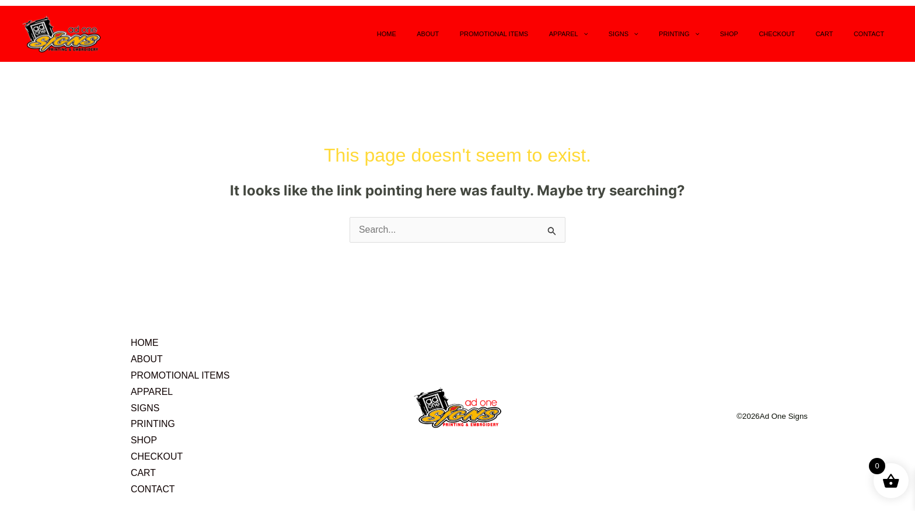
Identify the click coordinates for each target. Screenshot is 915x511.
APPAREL (619, 34)
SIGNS (667, 34)
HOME (461, 33)
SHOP (757, 33)
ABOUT (495, 33)
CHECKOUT (796, 33)
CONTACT (873, 33)
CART (836, 33)
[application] (634, 34)
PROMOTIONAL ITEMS (553, 33)
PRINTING (714, 34)
